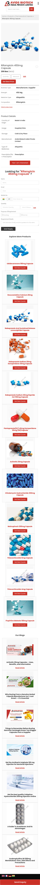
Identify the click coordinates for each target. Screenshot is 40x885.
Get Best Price (8, 81)
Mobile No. (4, 195)
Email (2, 187)
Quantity (3, 203)
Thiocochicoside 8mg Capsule (20, 558)
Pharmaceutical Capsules (24, 16)
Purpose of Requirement (8, 211)
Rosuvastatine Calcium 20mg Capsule (19, 296)
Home (4, 16)
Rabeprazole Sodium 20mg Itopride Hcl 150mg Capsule (20, 396)
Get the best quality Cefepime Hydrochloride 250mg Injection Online (20, 795)
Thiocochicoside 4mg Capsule (20, 589)
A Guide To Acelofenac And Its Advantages (19, 827)
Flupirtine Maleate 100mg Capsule (20, 621)
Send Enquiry (20, 882)
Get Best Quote (20, 268)
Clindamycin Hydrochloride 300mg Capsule (20, 494)
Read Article (20, 668)
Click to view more (6, 107)
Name (3, 179)
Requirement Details (7, 219)
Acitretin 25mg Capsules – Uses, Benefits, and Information (19, 663)
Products (11, 16)
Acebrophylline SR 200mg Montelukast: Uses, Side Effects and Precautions (20, 861)
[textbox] (16, 76)
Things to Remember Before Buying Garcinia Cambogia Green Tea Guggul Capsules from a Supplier (20, 730)
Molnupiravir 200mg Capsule (20, 526)
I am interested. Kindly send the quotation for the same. (20, 223)
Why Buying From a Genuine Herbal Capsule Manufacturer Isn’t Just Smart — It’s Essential (20, 696)
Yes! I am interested (20, 163)
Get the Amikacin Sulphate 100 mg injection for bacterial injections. (20, 763)
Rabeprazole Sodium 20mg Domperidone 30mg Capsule (20, 363)
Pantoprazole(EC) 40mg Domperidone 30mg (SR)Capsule (20, 429)
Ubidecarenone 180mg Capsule (20, 263)
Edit (24, 76)
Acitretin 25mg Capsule (20, 462)
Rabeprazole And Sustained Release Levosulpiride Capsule (20, 329)
